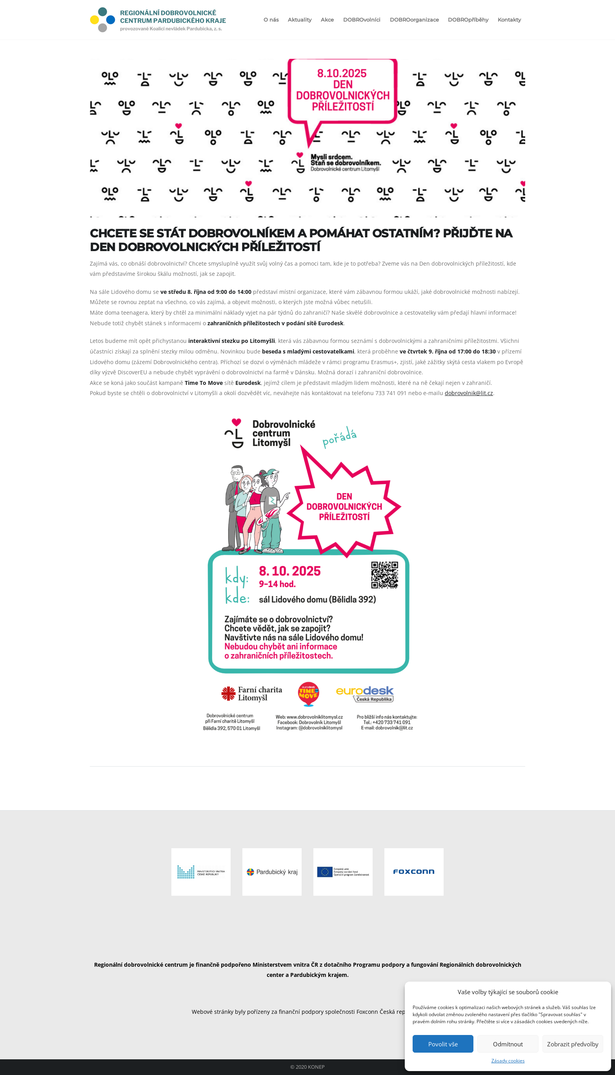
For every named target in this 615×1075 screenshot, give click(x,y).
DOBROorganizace (414, 20)
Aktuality (299, 20)
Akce (327, 20)
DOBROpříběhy (468, 20)
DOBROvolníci (361, 20)
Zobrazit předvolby (573, 1044)
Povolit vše (443, 1044)
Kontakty (509, 20)
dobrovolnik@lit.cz (469, 393)
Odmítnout (508, 1044)
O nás (271, 20)
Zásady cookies (508, 1060)
